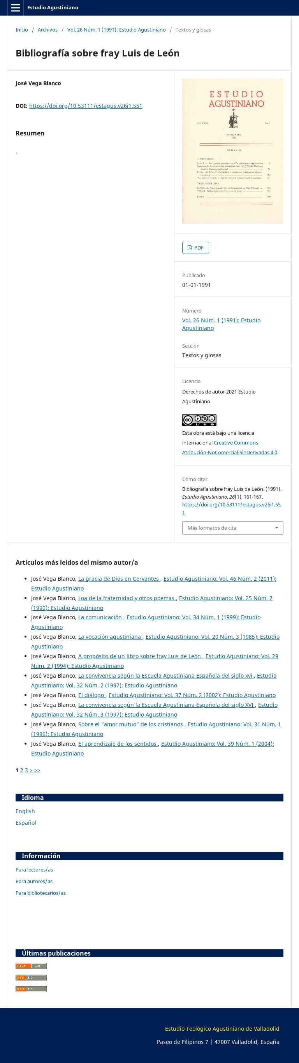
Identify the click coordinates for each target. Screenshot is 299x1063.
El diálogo (92, 695)
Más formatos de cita (212, 527)
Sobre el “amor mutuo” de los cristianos (131, 724)
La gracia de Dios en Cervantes (119, 578)
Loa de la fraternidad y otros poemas (127, 598)
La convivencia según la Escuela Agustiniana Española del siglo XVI (166, 704)
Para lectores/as (34, 869)
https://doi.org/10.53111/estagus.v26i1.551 (85, 105)
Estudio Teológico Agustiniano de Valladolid (222, 1028)
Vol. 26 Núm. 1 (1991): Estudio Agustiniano (116, 29)
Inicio (22, 29)
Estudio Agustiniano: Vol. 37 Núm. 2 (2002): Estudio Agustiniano (192, 695)
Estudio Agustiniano (52, 7)
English (25, 811)
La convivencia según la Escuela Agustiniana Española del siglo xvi (166, 675)
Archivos (48, 29)
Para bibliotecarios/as (41, 892)
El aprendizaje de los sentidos (118, 743)
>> (37, 770)
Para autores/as (34, 881)
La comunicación (100, 617)
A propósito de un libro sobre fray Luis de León (140, 656)
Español (26, 822)
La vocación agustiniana (110, 636)
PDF (198, 247)
